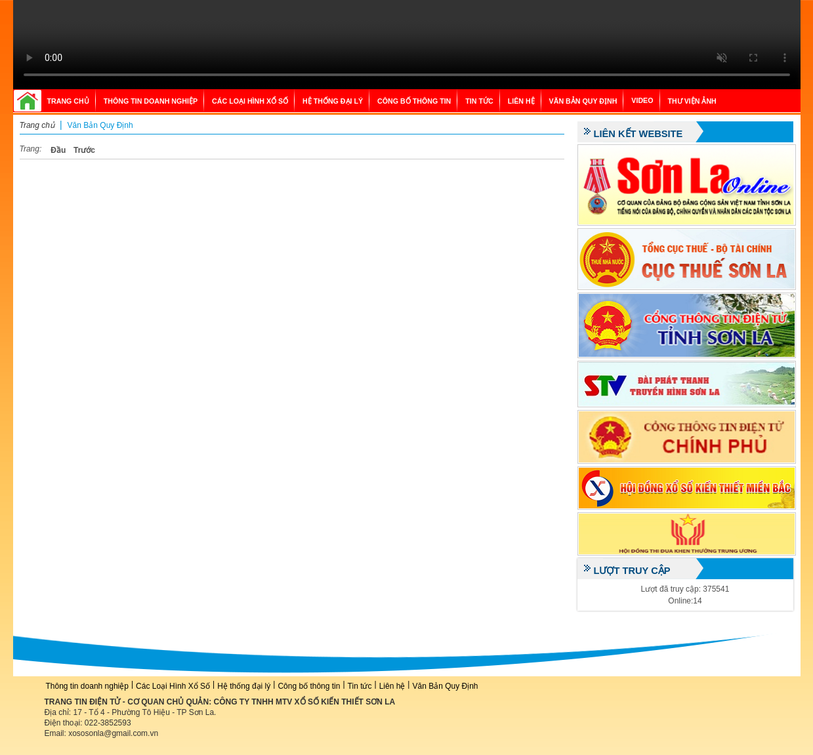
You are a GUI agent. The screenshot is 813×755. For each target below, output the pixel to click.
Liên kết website (638, 134)
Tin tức (479, 101)
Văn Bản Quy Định (583, 101)
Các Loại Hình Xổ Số (250, 101)
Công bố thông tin (414, 101)
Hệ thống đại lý (332, 101)
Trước (84, 150)
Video (642, 100)
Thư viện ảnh (692, 101)
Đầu (58, 150)
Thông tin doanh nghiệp (151, 101)
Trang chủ (68, 101)
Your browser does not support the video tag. (407, 44)
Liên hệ (521, 101)
